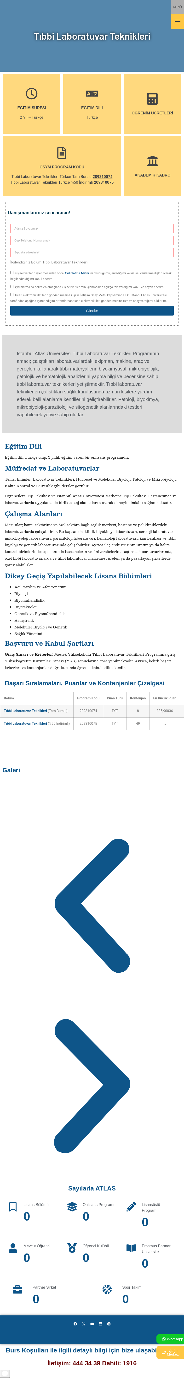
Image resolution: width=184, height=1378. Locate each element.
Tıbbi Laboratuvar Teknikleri (25, 711)
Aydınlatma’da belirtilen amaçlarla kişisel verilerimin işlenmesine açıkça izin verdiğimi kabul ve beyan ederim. (89, 287)
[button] (92, 906)
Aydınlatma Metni (76, 273)
